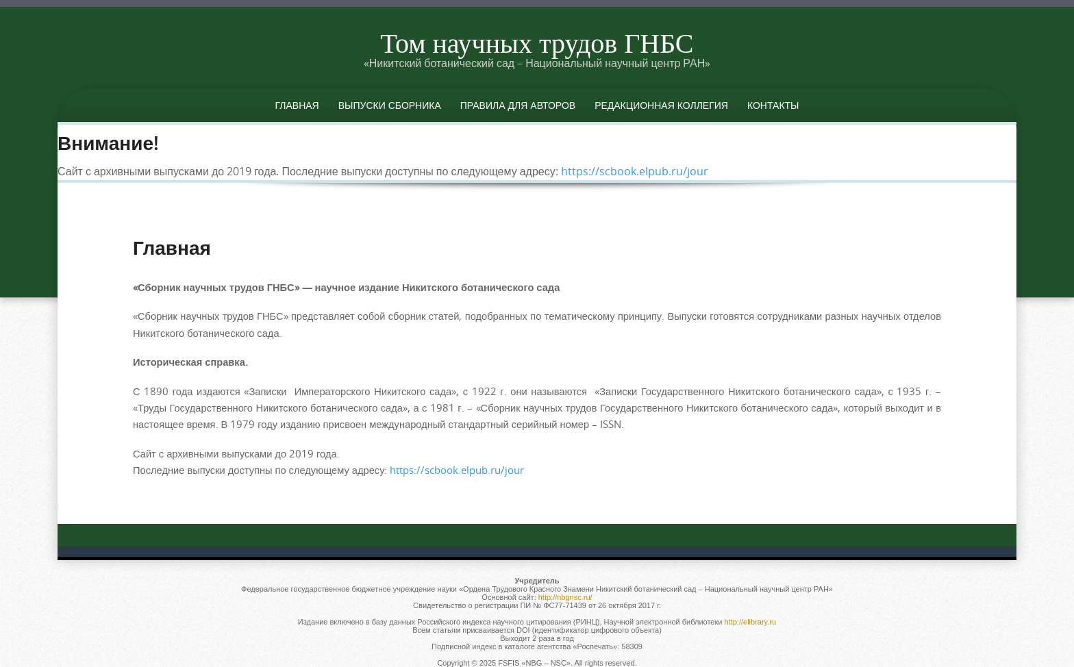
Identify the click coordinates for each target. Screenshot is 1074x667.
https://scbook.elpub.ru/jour (634, 171)
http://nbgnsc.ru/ (565, 597)
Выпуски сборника (389, 105)
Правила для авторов (517, 105)
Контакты (773, 105)
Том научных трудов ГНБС (536, 42)
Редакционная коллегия (661, 105)
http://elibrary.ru (751, 622)
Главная (297, 105)
